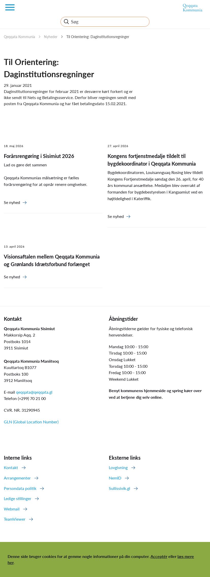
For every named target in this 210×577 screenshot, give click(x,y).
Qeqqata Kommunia (19, 37)
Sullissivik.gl (119, 488)
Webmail (12, 508)
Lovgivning (118, 467)
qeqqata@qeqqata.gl (34, 392)
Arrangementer (17, 477)
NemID (115, 477)
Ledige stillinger (17, 498)
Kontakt (11, 467)
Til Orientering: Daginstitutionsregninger (97, 37)
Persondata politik (20, 488)
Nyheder (50, 37)
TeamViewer (14, 519)
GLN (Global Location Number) (31, 421)
